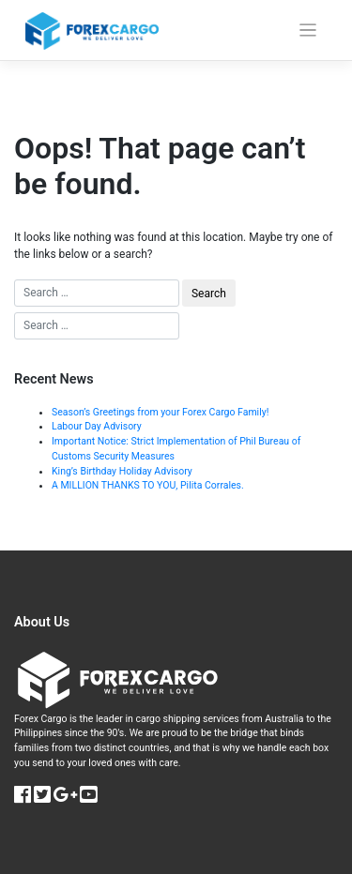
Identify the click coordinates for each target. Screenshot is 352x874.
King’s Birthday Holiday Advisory (122, 471)
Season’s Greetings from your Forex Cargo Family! (160, 412)
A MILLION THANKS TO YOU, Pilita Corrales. (148, 485)
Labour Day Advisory (97, 426)
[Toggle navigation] (308, 30)
